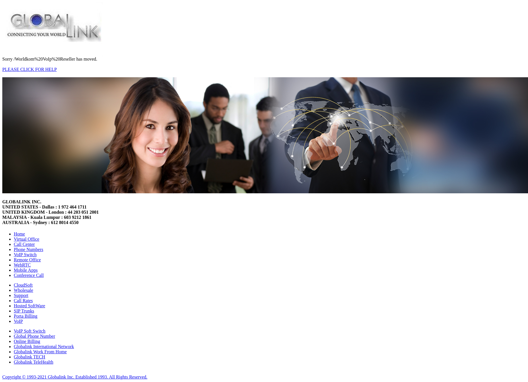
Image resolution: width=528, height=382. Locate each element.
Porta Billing (25, 316)
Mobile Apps (26, 270)
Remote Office (27, 259)
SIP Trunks (24, 310)
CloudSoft (23, 285)
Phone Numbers (28, 249)
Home (19, 233)
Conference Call (29, 275)
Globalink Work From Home (40, 351)
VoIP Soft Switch (29, 331)
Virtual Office (26, 239)
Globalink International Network (44, 346)
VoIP (18, 321)
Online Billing (27, 341)
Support (21, 295)
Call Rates (23, 300)
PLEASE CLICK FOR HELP (29, 69)
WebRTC (22, 265)
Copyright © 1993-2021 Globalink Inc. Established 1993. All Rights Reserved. (74, 377)
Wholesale (23, 290)
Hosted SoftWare (29, 305)
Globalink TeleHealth (33, 362)
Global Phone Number (34, 336)
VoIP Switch (25, 254)
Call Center (24, 244)
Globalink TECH (29, 356)
